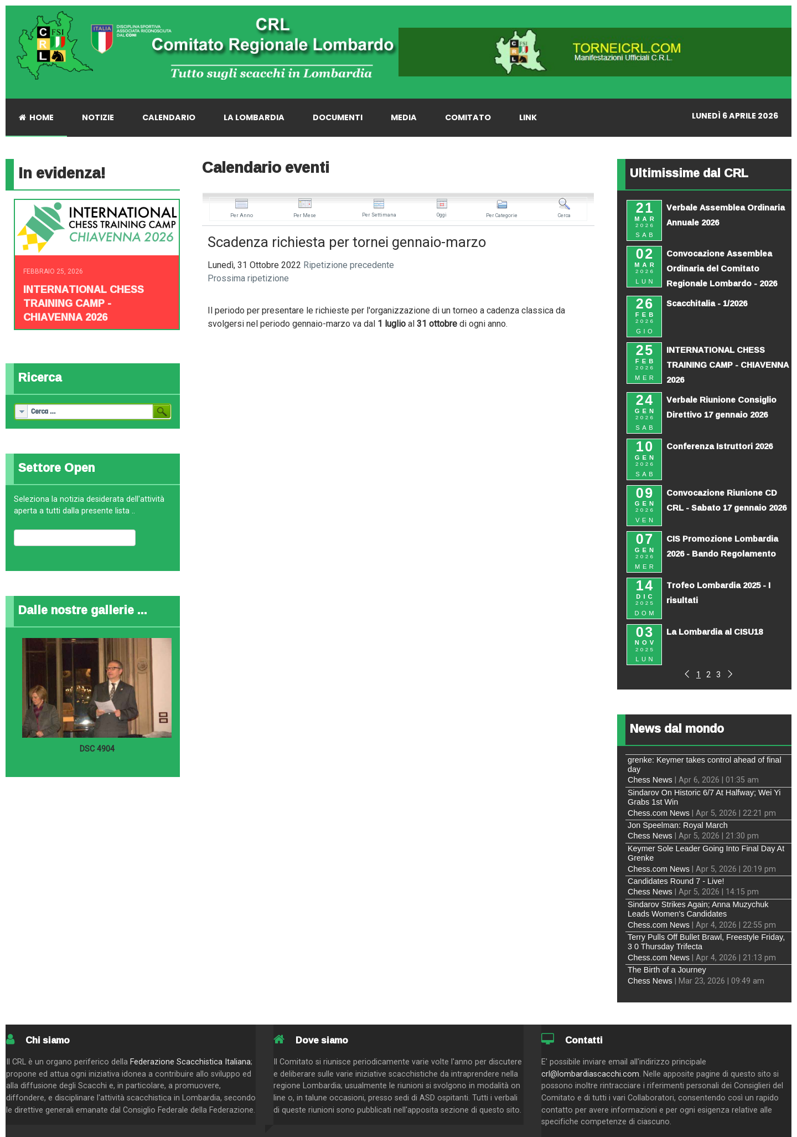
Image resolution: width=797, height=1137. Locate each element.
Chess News (650, 779)
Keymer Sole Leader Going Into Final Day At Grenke (706, 853)
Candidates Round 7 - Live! (676, 881)
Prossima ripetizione (248, 278)
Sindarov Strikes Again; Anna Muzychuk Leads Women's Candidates (698, 909)
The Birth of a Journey (667, 969)
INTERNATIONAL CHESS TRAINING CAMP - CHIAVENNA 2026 (83, 303)
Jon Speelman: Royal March (678, 825)
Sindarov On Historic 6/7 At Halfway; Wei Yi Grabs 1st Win (704, 797)
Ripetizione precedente (348, 265)
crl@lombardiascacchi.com (590, 1074)
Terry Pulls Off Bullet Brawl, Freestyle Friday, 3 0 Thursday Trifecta (706, 942)
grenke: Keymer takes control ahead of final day (705, 764)
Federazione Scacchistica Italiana (190, 1062)
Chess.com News (659, 813)
